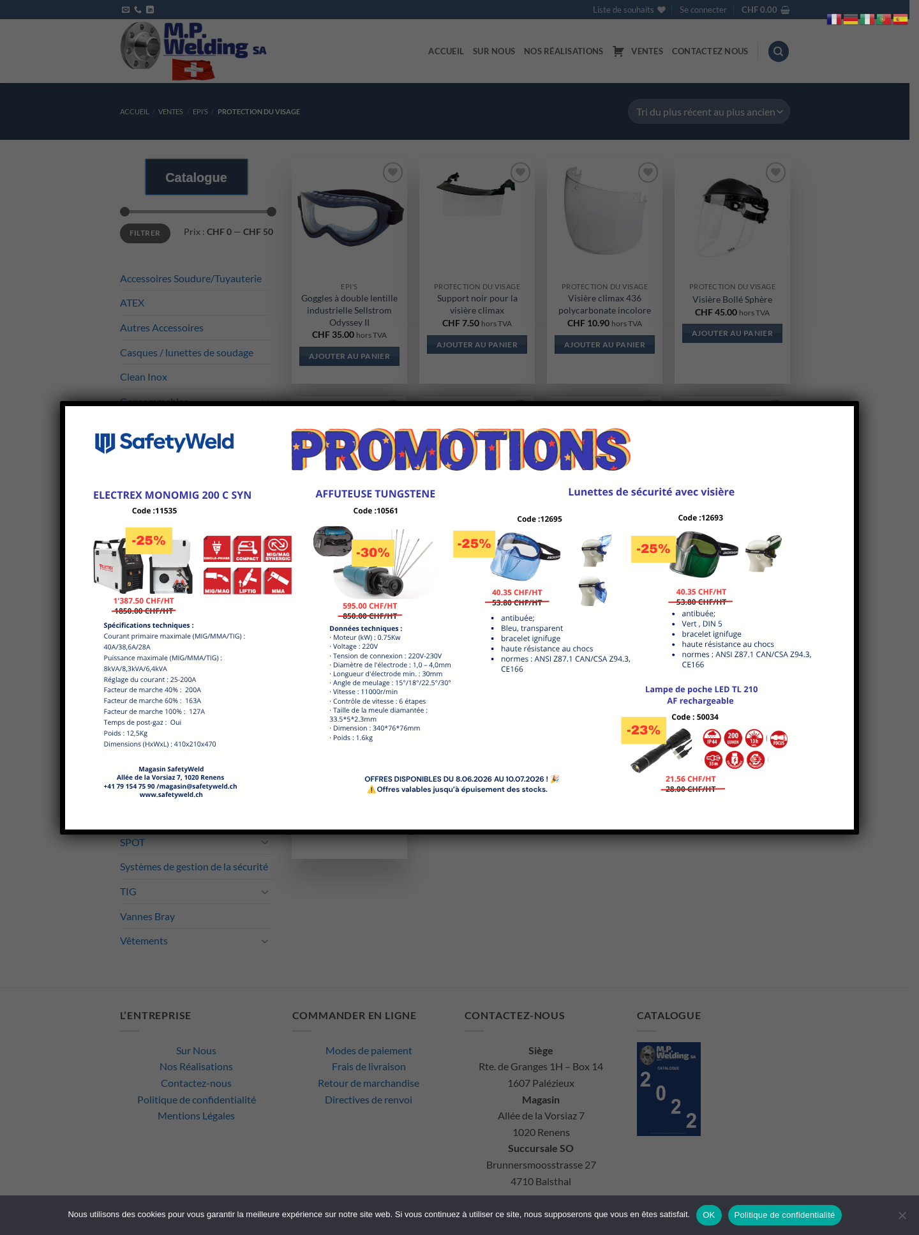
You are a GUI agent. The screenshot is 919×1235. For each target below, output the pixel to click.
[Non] (901, 1219)
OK (709, 1215)
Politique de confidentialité (785, 1215)
